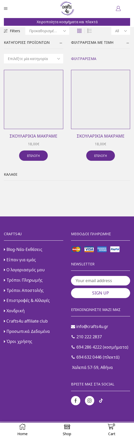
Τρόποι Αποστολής (24, 290)
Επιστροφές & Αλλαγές (27, 300)
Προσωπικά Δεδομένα (27, 331)
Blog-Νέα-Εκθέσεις (23, 249)
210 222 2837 (87, 337)
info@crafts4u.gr (89, 326)
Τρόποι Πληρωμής (23, 280)
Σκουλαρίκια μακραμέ (33, 136)
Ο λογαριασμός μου (24, 270)
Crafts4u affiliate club (26, 321)
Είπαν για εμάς (20, 260)
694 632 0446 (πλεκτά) (96, 357)
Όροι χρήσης (18, 341)
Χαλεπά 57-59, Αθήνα (92, 367)
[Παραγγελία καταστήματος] (47, 31)
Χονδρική (14, 311)
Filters (12, 30)
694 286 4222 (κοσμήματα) (100, 347)
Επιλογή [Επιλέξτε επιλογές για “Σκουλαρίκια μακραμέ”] (33, 156)
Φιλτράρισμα (83, 58)
